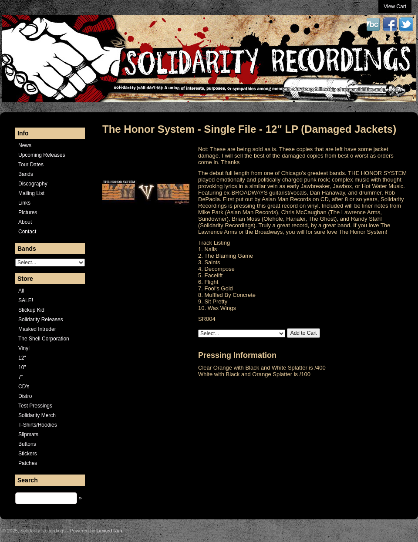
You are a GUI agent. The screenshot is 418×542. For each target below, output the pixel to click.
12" (22, 358)
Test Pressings (35, 406)
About (25, 222)
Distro (25, 396)
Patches (27, 463)
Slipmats (28, 434)
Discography (32, 184)
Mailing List (31, 193)
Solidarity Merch (37, 415)
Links (24, 203)
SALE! (25, 300)
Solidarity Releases (40, 319)
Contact (27, 232)
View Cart (395, 6)
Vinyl (24, 348)
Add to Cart (303, 333)
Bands (25, 174)
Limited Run (109, 530)
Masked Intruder (37, 329)
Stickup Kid (31, 310)
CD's (24, 387)
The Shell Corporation (43, 339)
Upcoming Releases (41, 155)
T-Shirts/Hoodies (37, 425)
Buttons (27, 444)
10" (22, 367)
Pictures (27, 212)
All (21, 291)
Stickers (27, 454)
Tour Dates (31, 165)
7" (20, 377)
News (24, 145)
